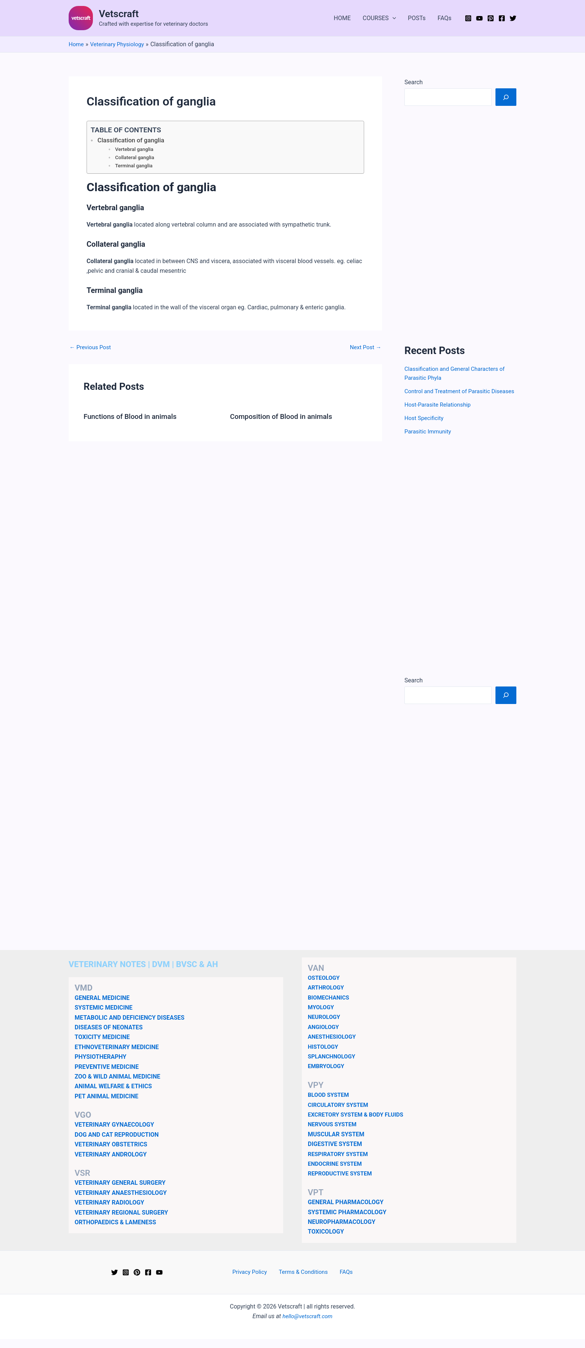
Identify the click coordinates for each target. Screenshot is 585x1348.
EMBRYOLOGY (327, 1075)
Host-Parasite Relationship (439, 413)
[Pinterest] (490, 18)
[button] (392, 18)
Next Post (364, 349)
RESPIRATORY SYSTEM (340, 1163)
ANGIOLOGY (324, 1035)
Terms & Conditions (304, 1281)
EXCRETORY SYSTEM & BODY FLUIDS (358, 1123)
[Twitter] (513, 18)
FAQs (444, 18)
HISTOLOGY (324, 1055)
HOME (342, 18)
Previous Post (91, 349)
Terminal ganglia (135, 167)
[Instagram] (468, 18)
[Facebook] (501, 18)
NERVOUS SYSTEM (334, 1133)
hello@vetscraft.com (307, 1325)
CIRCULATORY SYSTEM (340, 1113)
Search (413, 82)
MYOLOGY (322, 1016)
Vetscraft (119, 13)
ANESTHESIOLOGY (333, 1045)
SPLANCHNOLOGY (333, 1065)
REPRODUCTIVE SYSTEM (342, 1182)
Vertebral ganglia (135, 150)
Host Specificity (425, 426)
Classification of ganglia (133, 140)
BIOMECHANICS (330, 1006)
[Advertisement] (460, 225)
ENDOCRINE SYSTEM (336, 1172)
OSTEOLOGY (325, 986)
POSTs (417, 18)
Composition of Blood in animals (284, 417)
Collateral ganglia (136, 158)
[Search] (505, 96)
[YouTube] (479, 18)
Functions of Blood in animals (133, 417)
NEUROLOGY (325, 1025)
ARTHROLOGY (327, 996)
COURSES (379, 18)
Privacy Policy (253, 1281)
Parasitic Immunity (429, 440)
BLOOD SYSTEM (329, 1103)
